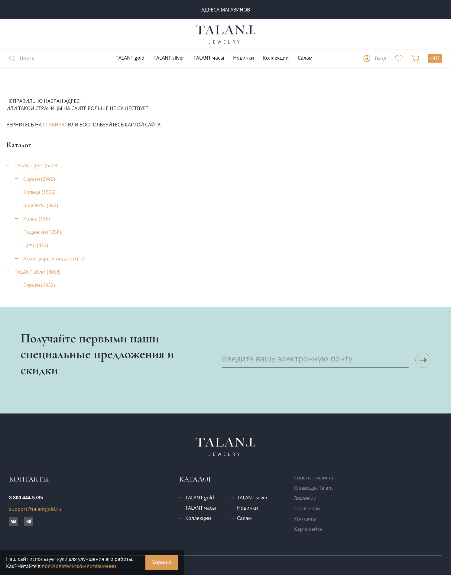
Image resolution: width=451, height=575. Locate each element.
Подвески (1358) (42, 232)
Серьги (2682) (39, 178)
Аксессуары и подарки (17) (54, 258)
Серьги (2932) (39, 285)
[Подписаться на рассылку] (422, 360)
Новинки (243, 57)
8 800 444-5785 (26, 497)
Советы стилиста (313, 477)
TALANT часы (208, 57)
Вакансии (305, 498)
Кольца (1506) (39, 192)
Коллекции (276, 57)
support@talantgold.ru (35, 509)
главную (55, 124)
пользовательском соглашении (79, 566)
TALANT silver (169, 57)
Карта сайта (308, 529)
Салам (305, 57)
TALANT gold (130, 57)
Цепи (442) (35, 245)
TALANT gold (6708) (37, 165)
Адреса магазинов (225, 9)
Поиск (21, 58)
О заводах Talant (313, 488)
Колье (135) (36, 218)
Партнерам (307, 508)
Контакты (305, 518)
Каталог (195, 479)
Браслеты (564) (40, 205)
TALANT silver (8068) (38, 272)
